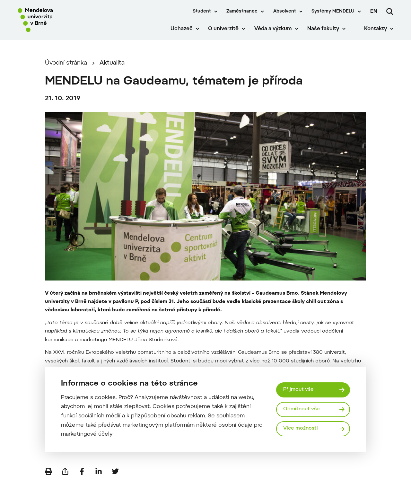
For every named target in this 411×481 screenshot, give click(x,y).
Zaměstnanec (242, 11)
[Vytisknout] (48, 471)
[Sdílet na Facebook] (81, 471)
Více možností (300, 428)
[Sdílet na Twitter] (115, 471)
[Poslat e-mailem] (65, 471)
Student (202, 11)
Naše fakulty (323, 28)
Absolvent (284, 11)
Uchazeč (182, 28)
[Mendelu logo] (55, 20)
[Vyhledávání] (389, 11)
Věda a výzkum (273, 28)
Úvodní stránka (66, 63)
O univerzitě (223, 28)
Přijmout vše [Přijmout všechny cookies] (298, 389)
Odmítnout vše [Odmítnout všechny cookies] (301, 409)
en (373, 11)
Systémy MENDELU (332, 11)
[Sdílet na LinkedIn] (98, 471)
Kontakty (375, 28)
